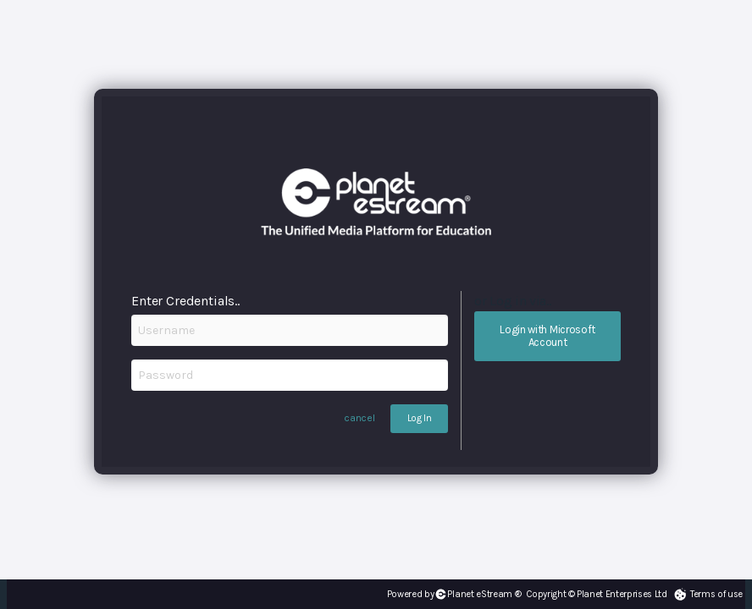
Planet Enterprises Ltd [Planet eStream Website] (622, 594)
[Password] (289, 375)
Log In (419, 418)
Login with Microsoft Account (547, 335)
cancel (359, 418)
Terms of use (716, 594)
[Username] (289, 330)
